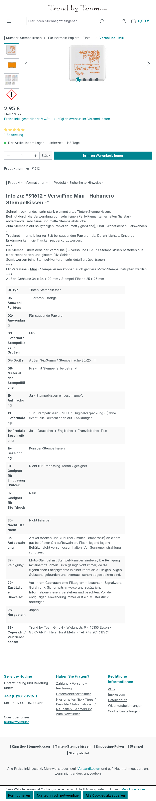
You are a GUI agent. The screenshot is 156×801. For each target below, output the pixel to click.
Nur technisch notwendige (58, 795)
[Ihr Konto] (124, 21)
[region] (78, 72)
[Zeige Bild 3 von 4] (90, 79)
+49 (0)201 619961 (20, 696)
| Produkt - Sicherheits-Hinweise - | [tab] (79, 183)
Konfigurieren (19, 795)
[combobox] (61, 21)
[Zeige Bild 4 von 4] (96, 79)
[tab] (28, 182)
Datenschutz (117, 700)
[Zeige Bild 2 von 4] (84, 79)
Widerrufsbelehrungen (125, 706)
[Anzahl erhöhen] (35, 156)
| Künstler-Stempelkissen (30, 746)
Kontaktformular (16, 722)
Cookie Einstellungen (124, 711)
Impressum (116, 694)
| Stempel (135, 746)
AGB (111, 689)
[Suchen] (101, 21)
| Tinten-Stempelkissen (72, 746)
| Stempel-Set (78, 753)
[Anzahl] (22, 156)
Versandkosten (88, 769)
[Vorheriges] (26, 63)
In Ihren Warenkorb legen (103, 156)
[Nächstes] (149, 63)
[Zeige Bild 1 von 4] (78, 79)
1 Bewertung (13, 135)
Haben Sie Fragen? (72, 676)
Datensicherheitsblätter (73, 694)
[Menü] (9, 21)
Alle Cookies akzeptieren (105, 795)
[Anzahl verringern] (8, 156)
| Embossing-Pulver (109, 746)
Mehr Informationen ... (136, 789)
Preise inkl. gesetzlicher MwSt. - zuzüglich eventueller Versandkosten (57, 119)
